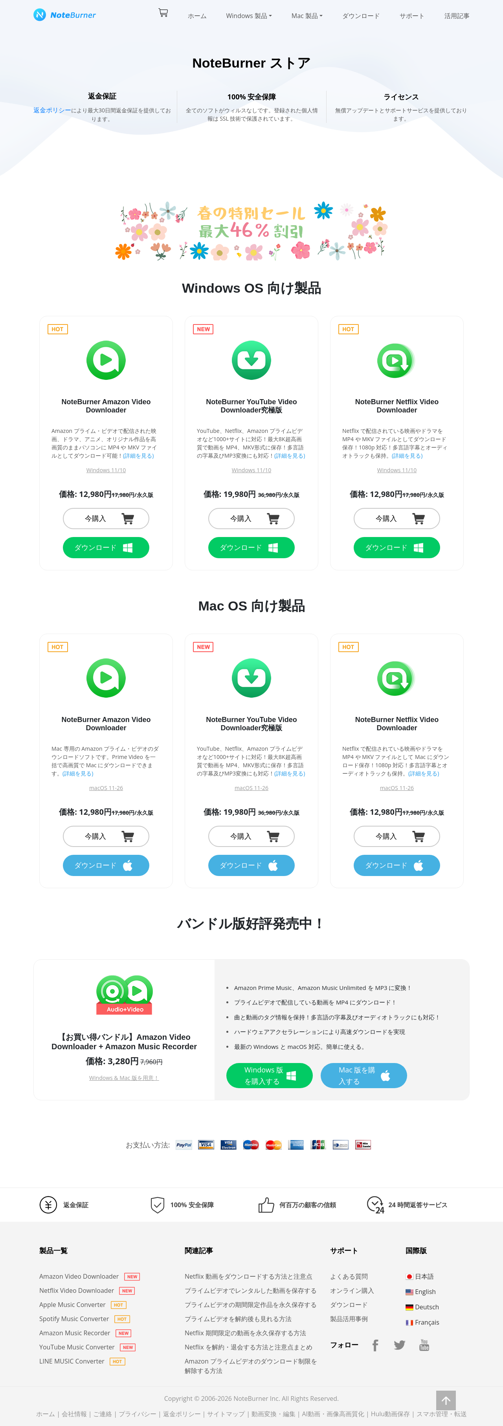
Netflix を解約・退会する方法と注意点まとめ (248, 1347)
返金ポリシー (52, 110)
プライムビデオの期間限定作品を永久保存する (251, 1304)
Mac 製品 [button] (305, 15)
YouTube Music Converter (87, 1347)
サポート (412, 15)
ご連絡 (102, 1414)
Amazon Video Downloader (89, 1276)
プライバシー (137, 1414)
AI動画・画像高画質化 (333, 1414)
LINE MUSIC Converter (82, 1361)
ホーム (197, 15)
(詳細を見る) (138, 455)
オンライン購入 (352, 1290)
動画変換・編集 (274, 1414)
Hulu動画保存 (390, 1414)
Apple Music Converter (83, 1304)
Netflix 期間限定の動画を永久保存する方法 (245, 1333)
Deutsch (422, 1307)
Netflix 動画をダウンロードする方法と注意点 (248, 1276)
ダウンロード (361, 15)
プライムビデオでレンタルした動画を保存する (251, 1290)
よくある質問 (349, 1276)
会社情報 (74, 1414)
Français (422, 1322)
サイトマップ (226, 1414)
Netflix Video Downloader (87, 1290)
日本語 (420, 1276)
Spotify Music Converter (84, 1318)
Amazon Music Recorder (85, 1333)
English (421, 1291)
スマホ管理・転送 (442, 1414)
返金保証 (75, 1205)
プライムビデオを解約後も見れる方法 (238, 1318)
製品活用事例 (349, 1318)
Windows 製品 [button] (246, 15)
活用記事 (457, 15)
